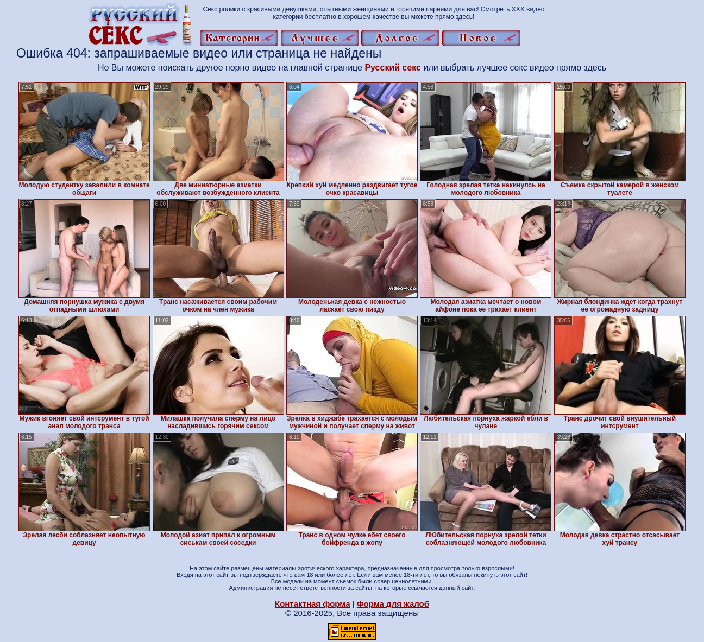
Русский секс (392, 67)
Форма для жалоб (393, 603)
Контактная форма (312, 603)
